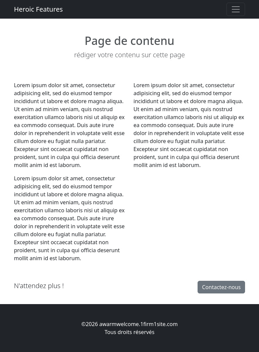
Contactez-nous (221, 287)
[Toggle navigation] (235, 9)
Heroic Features (38, 9)
